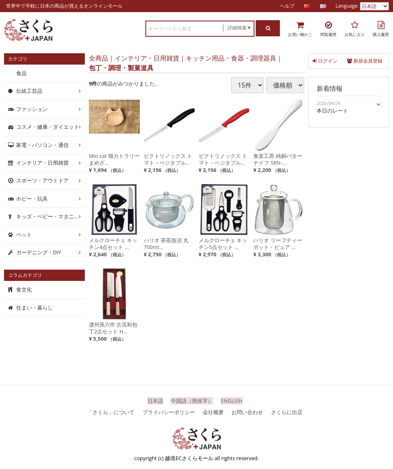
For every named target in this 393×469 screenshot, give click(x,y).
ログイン (325, 60)
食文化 (24, 289)
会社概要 (213, 411)
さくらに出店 (287, 411)
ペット (24, 234)
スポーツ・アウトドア (42, 180)
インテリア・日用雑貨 (147, 58)
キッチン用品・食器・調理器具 (231, 58)
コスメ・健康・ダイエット (47, 126)
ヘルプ (287, 5)
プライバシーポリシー (169, 411)
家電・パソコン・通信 (42, 144)
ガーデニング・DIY (38, 252)
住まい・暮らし (34, 307)
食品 (21, 73)
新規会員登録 (364, 60)
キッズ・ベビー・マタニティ (50, 216)
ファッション (32, 109)
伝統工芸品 (29, 90)
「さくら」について (111, 411)
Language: (348, 5)
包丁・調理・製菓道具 (121, 67)
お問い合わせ (247, 411)
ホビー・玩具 (32, 198)
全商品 (98, 58)
